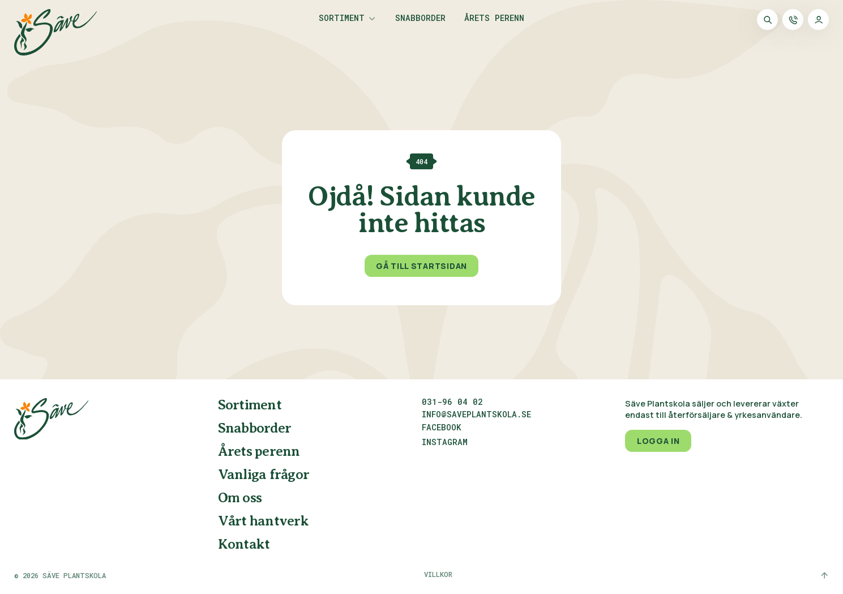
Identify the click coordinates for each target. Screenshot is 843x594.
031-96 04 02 (452, 402)
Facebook (441, 428)
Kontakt (244, 544)
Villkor (438, 574)
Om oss (240, 498)
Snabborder (420, 18)
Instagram (445, 442)
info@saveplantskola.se (476, 414)
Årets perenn (494, 18)
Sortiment (342, 18)
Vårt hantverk (263, 521)
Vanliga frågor (264, 475)
